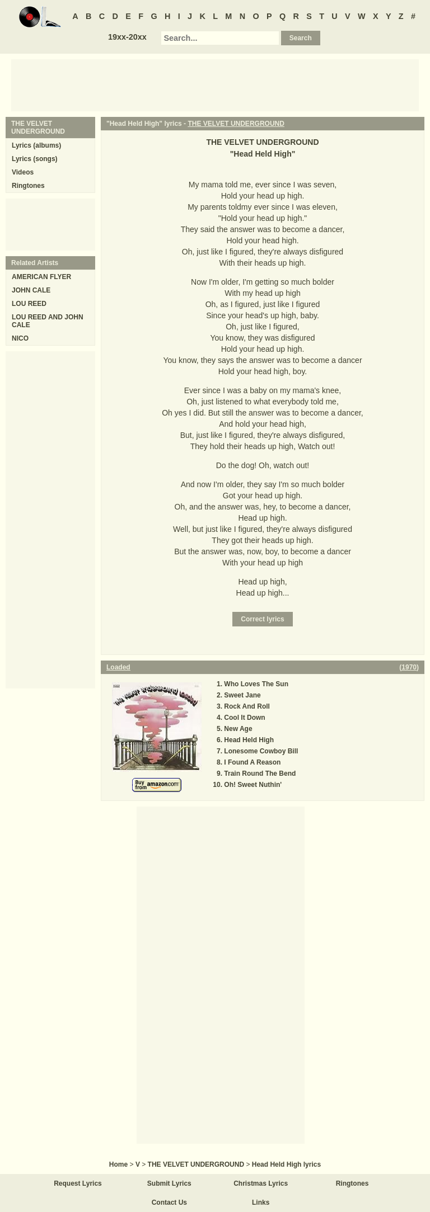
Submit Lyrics (169, 1183)
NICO (20, 338)
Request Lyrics (78, 1183)
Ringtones (28, 186)
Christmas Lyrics (260, 1183)
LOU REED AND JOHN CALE (47, 321)
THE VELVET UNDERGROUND (236, 124)
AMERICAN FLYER (41, 277)
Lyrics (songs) (35, 159)
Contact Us (169, 1202)
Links (260, 1202)
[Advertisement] (215, 84)
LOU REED (29, 304)
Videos (23, 172)
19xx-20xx (127, 36)
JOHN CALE (31, 290)
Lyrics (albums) (36, 145)
